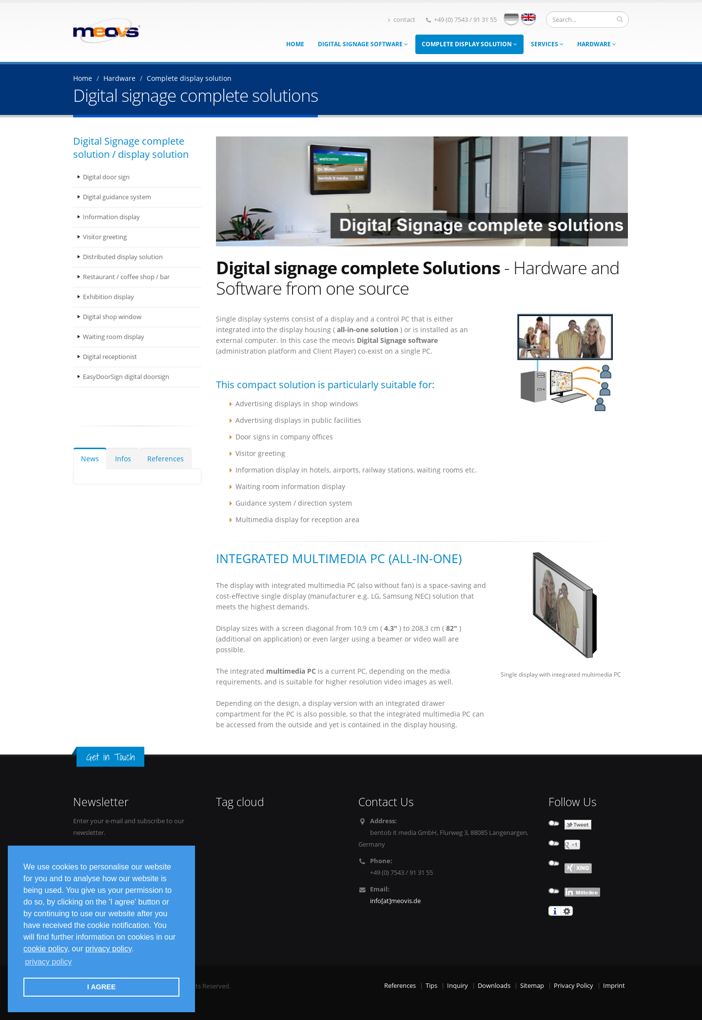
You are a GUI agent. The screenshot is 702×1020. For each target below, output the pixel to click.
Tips (431, 986)
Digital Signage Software (363, 44)
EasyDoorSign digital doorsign (126, 377)
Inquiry (457, 986)
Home (295, 44)
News (90, 458)
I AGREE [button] (101, 987)
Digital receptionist (110, 357)
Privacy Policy (573, 986)
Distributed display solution (123, 257)
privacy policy (108, 948)
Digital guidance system (117, 197)
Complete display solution (469, 44)
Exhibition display (108, 297)
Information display (111, 217)
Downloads (494, 986)
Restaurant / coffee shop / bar (126, 277)
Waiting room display (113, 337)
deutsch (511, 17)
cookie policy (45, 948)
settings (567, 911)
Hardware (596, 44)
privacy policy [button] (48, 962)
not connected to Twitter (554, 823)
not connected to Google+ (554, 843)
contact (401, 20)
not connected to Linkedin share (554, 891)
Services (547, 44)
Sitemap (532, 986)
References (165, 458)
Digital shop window (112, 317)
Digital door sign (106, 177)
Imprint (614, 986)
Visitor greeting (105, 237)
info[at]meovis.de (395, 901)
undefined (554, 863)
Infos (123, 458)
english (528, 17)
